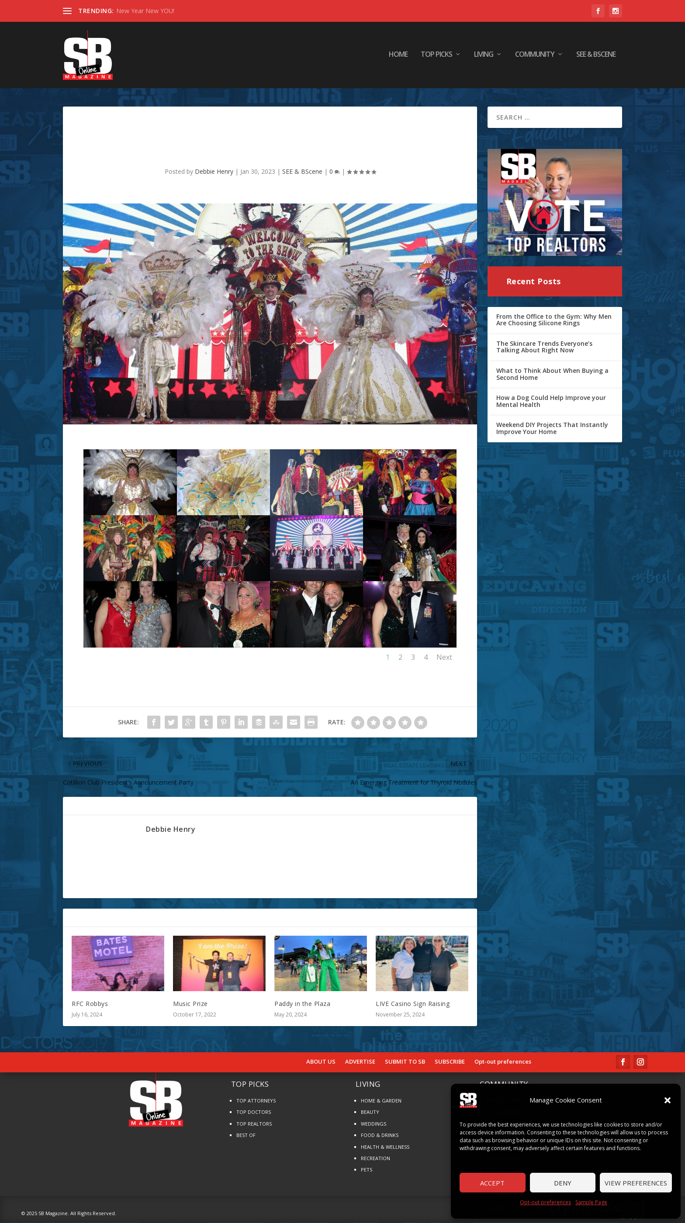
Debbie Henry (214, 173)
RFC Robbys (90, 1004)
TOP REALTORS (254, 1124)
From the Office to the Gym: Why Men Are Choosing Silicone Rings (554, 320)
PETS (366, 1171)
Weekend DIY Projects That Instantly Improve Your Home (552, 429)
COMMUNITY (534, 56)
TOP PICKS (436, 56)
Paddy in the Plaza (302, 1004)
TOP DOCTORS (253, 1113)
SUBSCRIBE (450, 1063)
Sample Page (591, 1202)
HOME (398, 56)
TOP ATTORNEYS (256, 1101)
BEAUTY (370, 1113)
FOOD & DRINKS (379, 1136)
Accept (492, 1182)
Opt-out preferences (545, 1202)
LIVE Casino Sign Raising (413, 1004)
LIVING (483, 56)
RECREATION (375, 1159)
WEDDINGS (373, 1124)
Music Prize (190, 1004)
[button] (667, 1100)
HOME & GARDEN (381, 1101)
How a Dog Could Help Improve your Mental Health (551, 402)
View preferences (636, 1182)
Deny (562, 1182)
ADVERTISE (360, 1063)
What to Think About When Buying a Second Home (552, 374)
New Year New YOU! (145, 11)
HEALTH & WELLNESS (385, 1147)
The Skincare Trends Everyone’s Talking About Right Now (544, 347)
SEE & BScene (596, 56)
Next (444, 658)
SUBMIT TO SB (405, 1063)
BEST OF (246, 1136)
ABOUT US (321, 1063)
